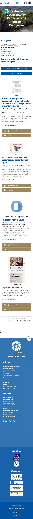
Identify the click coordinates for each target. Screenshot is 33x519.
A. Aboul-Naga (19, 165)
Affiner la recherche (16, 73)
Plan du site (16, 516)
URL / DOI (10, 135)
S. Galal (27, 165)
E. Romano (22, 109)
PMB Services (16, 512)
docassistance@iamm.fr (10, 386)
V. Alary (4, 165)
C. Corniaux (10, 165)
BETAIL (3, 46)
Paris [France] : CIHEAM (18, 223)
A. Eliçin (16, 290)
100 (25, 321)
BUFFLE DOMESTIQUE (13, 46)
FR (24, 2)
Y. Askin (4, 290)
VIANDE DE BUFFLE (8, 55)
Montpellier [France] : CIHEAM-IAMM (18, 292)
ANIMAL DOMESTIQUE (19, 44)
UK (28, 2)
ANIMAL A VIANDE (8, 51)
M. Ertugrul (22, 290)
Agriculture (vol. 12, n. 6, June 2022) (15, 112)
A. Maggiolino (14, 109)
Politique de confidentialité (16, 508)
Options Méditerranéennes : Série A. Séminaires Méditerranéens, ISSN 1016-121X (16, 224)
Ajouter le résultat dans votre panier (16, 68)
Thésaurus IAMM (6, 44)
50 (20, 321)
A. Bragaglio (5, 109)
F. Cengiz (10, 290)
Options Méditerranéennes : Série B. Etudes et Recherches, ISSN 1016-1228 (15, 294)
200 (29, 321)
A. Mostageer (6, 223)
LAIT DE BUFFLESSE (8, 53)
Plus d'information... (10, 125)
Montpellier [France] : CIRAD (10, 167)
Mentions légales (17, 505)
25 (17, 321)
